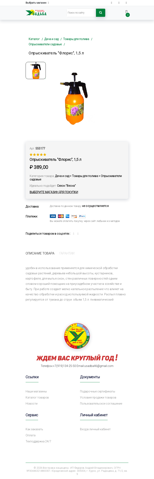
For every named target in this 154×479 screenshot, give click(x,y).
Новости (31, 403)
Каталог (34, 39)
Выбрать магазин (37, 3)
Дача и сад (51, 39)
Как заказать (34, 429)
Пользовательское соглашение (101, 403)
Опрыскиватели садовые (45, 44)
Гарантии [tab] (66, 253)
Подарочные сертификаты (97, 391)
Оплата (30, 435)
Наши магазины (36, 391)
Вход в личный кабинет (95, 429)
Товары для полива (76, 39)
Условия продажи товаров (98, 397)
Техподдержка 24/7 (38, 441)
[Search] (81, 13)
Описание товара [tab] (40, 253)
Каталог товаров (37, 397)
